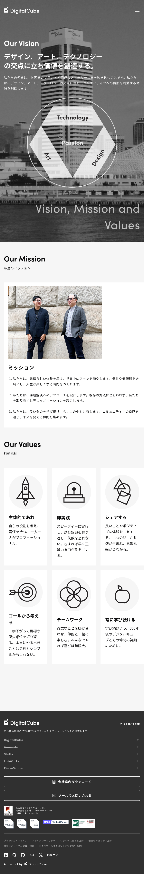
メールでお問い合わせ (75, 795)
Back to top (132, 723)
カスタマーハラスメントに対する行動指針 (61, 846)
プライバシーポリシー (44, 840)
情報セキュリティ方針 (100, 840)
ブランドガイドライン (15, 840)
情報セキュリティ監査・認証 (19, 846)
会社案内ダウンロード (74, 781)
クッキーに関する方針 (72, 840)
